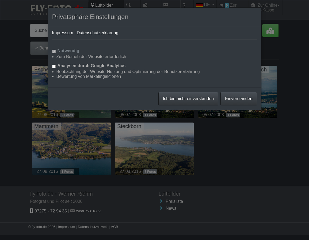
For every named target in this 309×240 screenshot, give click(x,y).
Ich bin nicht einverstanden (188, 98)
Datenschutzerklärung (98, 33)
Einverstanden (238, 98)
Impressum (62, 33)
